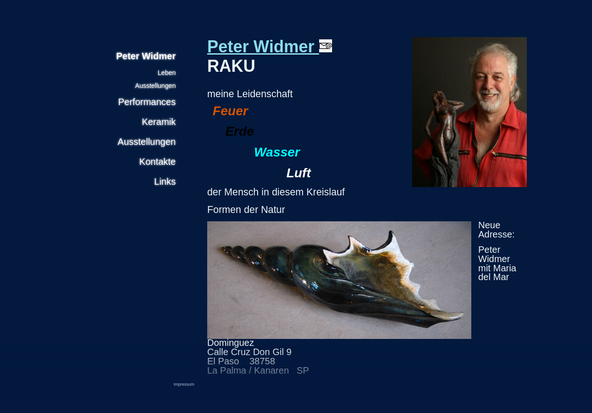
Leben (167, 72)
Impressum (183, 384)
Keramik (159, 122)
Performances (147, 102)
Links (165, 181)
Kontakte (157, 161)
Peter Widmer (269, 46)
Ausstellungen (155, 85)
